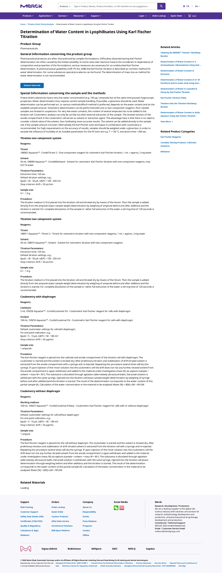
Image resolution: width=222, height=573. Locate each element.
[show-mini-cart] (195, 16)
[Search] (161, 6)
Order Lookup (159, 15)
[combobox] (112, 6)
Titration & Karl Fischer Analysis (41, 24)
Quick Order (176, 15)
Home (22, 24)
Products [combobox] (64, 6)
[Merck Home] (31, 6)
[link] (34, 507)
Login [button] (143, 15)
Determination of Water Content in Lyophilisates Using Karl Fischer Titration (85, 24)
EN (197, 6)
